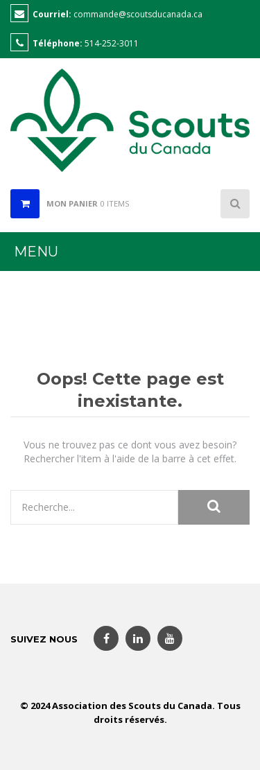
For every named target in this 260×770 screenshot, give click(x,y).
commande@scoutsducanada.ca (137, 14)
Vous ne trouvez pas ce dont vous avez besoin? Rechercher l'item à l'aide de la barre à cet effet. (130, 451)
